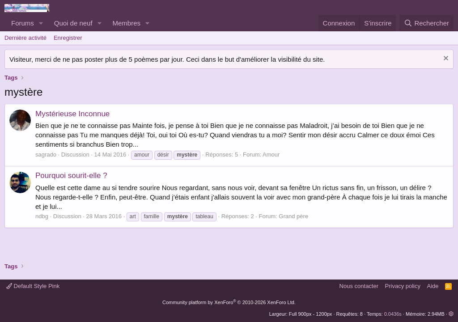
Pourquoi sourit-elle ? (71, 175)
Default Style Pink (32, 286)
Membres (127, 23)
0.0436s (393, 314)
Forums (22, 23)
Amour (271, 154)
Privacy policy (402, 286)
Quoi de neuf (73, 23)
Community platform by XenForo (229, 302)
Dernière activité (25, 37)
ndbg (41, 216)
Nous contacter (358, 286)
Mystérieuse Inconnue (72, 114)
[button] (41, 23)
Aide (433, 286)
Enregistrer (68, 37)
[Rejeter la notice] (445, 59)
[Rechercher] (426, 23)
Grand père (293, 216)
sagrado (45, 154)
